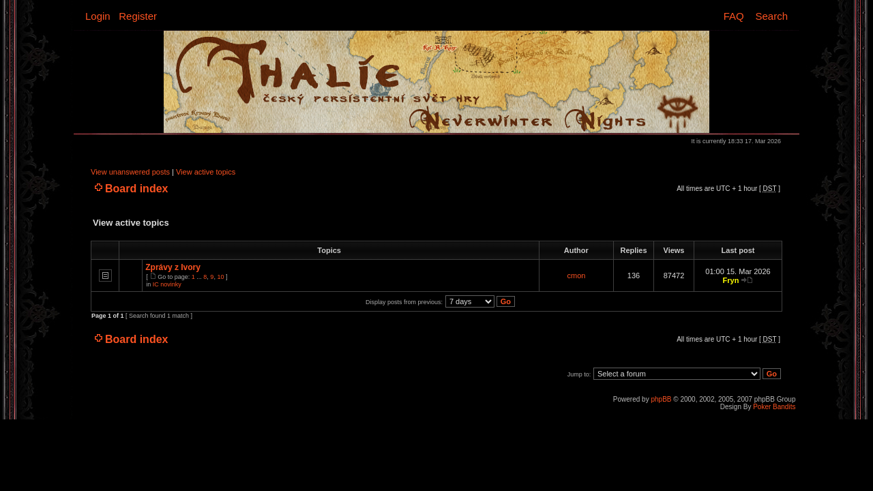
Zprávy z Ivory (173, 267)
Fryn (731, 280)
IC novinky (167, 284)
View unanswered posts (130, 172)
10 (220, 276)
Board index (136, 188)
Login (97, 16)
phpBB (661, 399)
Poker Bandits (774, 407)
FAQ (734, 16)
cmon (576, 275)
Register (138, 16)
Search (771, 16)
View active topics (205, 172)
